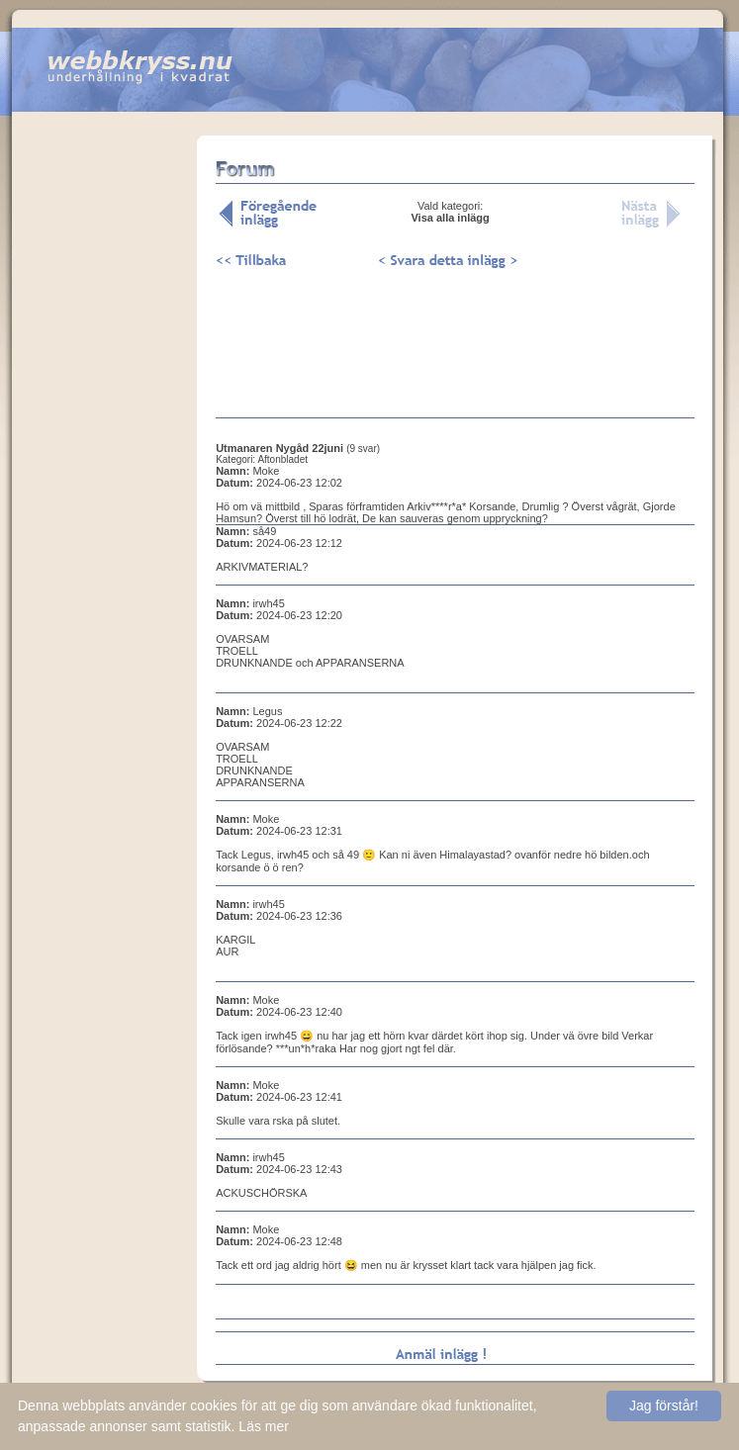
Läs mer (263, 1426)
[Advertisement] (105, 444)
